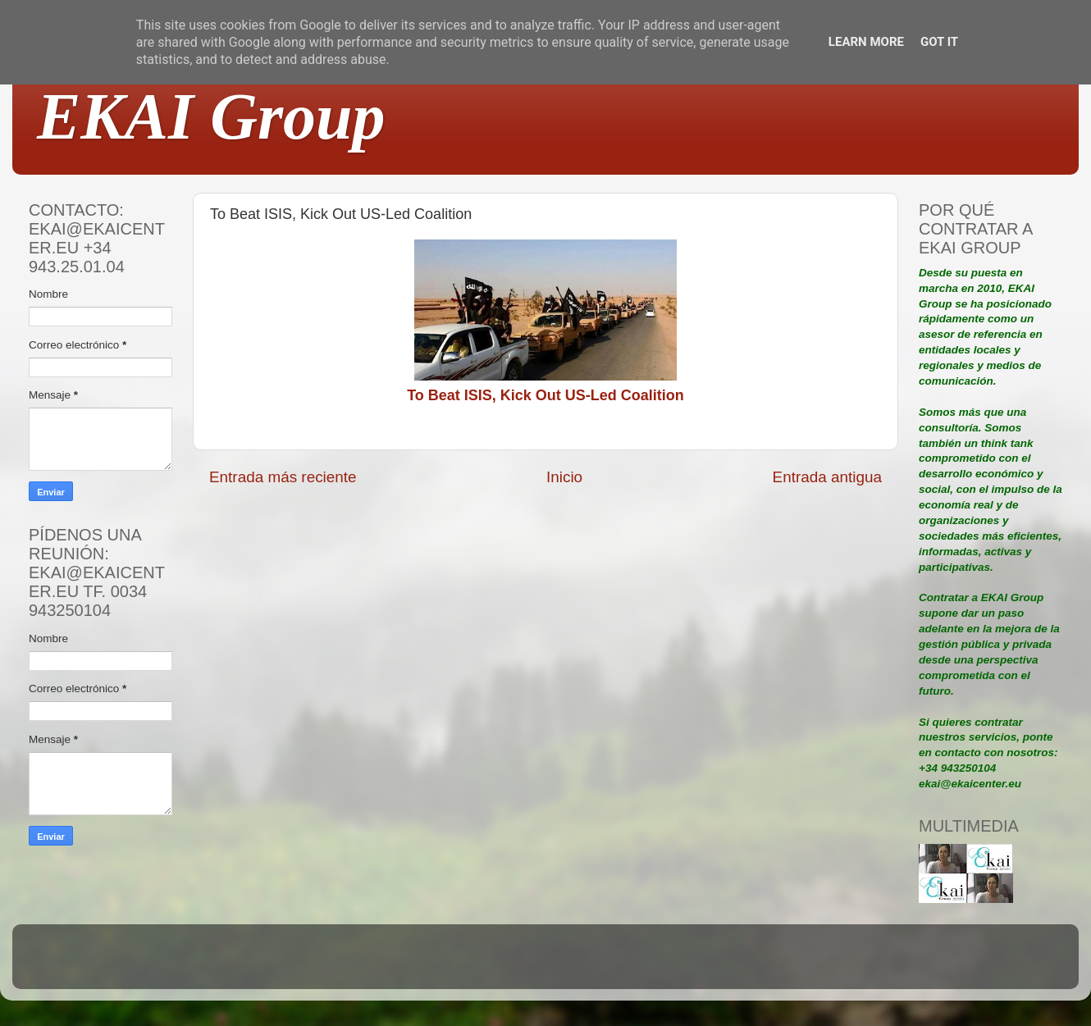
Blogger (653, 964)
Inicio (564, 477)
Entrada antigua (827, 477)
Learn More (866, 41)
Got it (939, 41)
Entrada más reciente (283, 477)
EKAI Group (211, 116)
